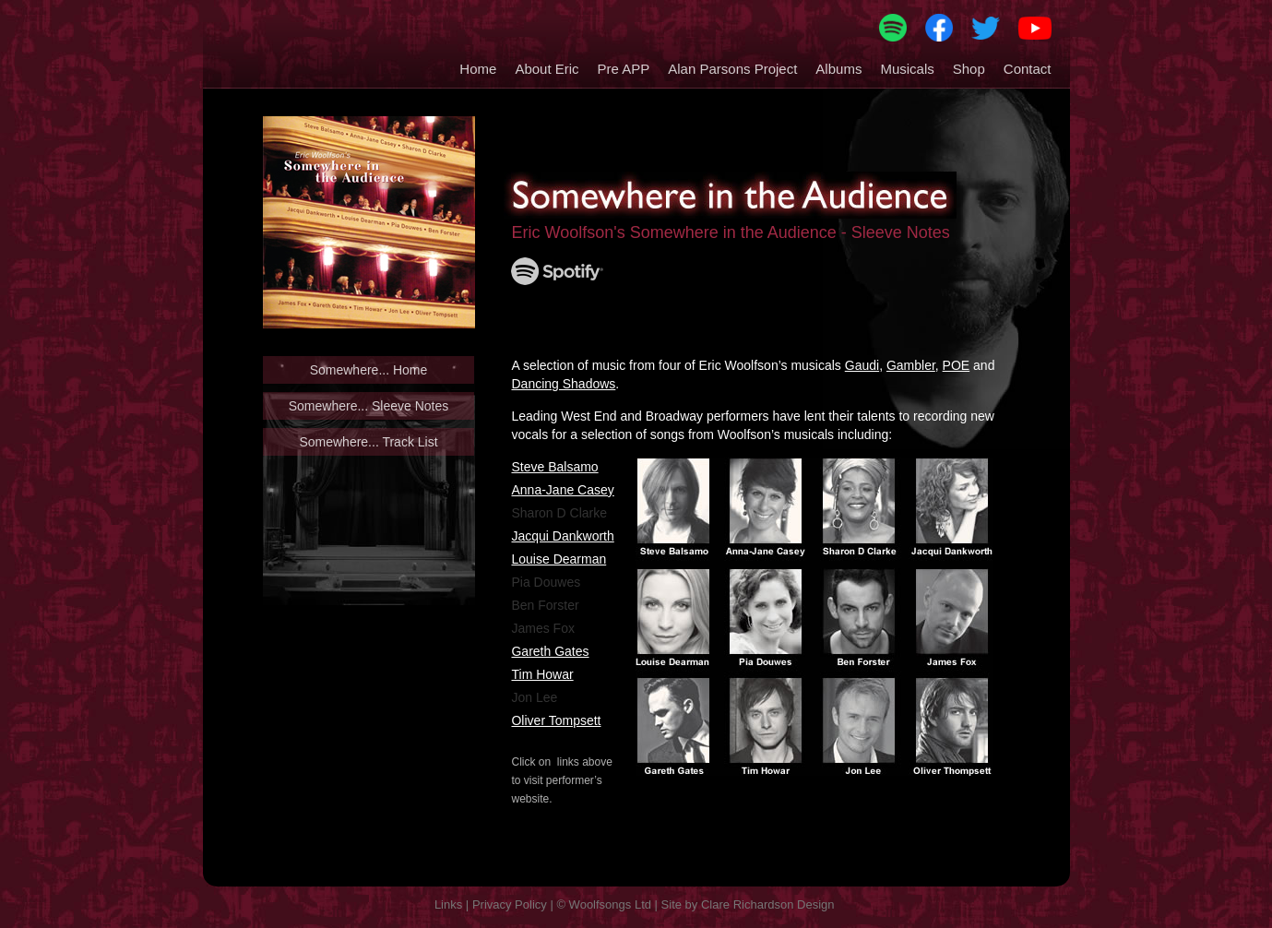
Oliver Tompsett (555, 720)
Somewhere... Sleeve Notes (369, 406)
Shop (969, 69)
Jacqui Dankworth (562, 536)
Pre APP (624, 69)
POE (956, 365)
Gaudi (862, 365)
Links (448, 904)
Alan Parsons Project (732, 69)
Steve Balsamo (554, 466)
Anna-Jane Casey (562, 489)
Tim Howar (542, 674)
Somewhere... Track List (368, 441)
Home (477, 69)
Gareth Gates (549, 651)
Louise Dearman (558, 559)
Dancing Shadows (563, 383)
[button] (537, 65)
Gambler (910, 365)
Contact (1028, 69)
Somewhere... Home (369, 370)
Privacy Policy (509, 904)
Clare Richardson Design (768, 904)
